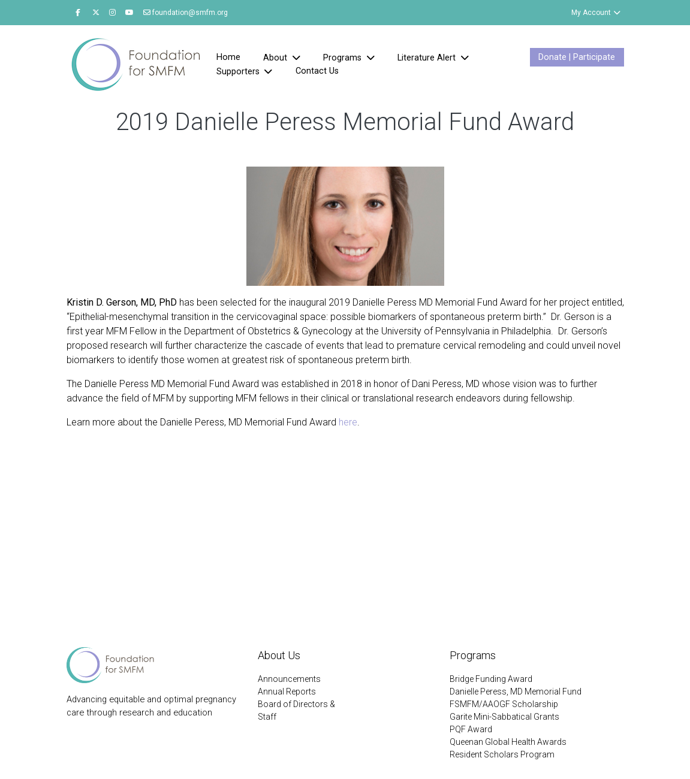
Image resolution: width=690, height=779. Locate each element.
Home (228, 57)
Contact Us (317, 71)
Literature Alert (427, 58)
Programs (343, 58)
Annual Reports (287, 691)
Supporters (239, 72)
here (348, 422)
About (276, 58)
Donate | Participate (576, 57)
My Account (596, 12)
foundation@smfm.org (185, 12)
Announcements (289, 679)
